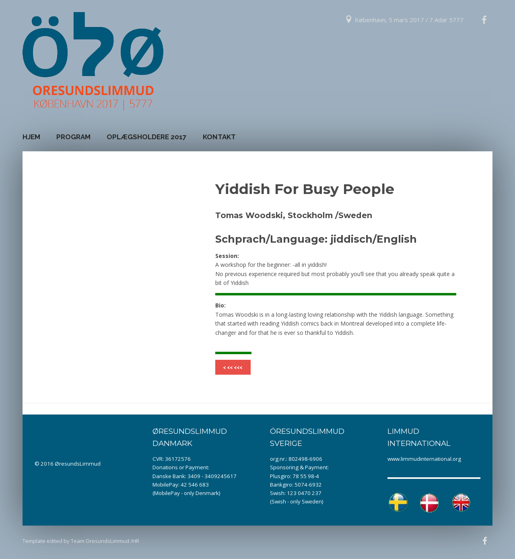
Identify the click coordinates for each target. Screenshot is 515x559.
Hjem (31, 137)
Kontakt (219, 137)
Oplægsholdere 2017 (147, 137)
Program (73, 137)
